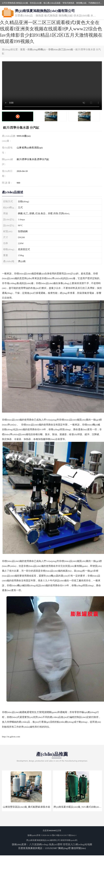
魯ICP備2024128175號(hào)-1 (64, 835)
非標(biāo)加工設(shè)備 (60, 49)
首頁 (22, 49)
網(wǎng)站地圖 (83, 844)
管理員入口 (69, 844)
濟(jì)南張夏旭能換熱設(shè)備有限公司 (43, 840)
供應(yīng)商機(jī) (36, 49)
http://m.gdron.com (11, 736)
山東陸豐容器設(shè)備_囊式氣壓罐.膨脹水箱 (26, 807)
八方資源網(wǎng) (38, 844)
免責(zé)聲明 (55, 844)
